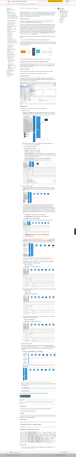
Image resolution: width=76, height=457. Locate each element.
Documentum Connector (11, 31)
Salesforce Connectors (11, 54)
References (9, 8)
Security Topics (9, 71)
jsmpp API (30, 13)
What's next (61, 22)
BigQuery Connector (10, 24)
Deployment (62, 19)
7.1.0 (30, 1)
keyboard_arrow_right (58, 8)
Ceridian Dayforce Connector (12, 26)
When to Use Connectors (11, 13)
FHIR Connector (10, 35)
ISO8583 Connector (10, 45)
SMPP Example (10, 62)
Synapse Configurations (11, 70)
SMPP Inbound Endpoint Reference (12, 68)
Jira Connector (9, 34)
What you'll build (62, 9)
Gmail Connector (10, 38)
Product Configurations (10, 9)
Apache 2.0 (63, 455)
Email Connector (10, 32)
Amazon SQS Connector (11, 23)
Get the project (62, 17)
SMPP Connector (10, 57)
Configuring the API (64, 16)
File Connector (9, 37)
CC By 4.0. (51, 455)
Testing (61, 20)
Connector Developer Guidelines (12, 16)
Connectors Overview (10, 12)
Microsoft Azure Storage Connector (11, 50)
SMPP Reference (11, 64)
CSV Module (9, 27)
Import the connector (63, 13)
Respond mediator (40, 346)
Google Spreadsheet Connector (12, 42)
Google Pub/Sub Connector (12, 41)
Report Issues (75, 231)
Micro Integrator (36, 1)
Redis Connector (10, 53)
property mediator (45, 239)
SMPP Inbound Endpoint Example (12, 66)
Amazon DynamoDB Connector (12, 18)
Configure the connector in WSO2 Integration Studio (64, 12)
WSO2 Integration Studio (42, 64)
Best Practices (9, 73)
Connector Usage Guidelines (12, 15)
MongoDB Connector (10, 51)
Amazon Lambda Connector (12, 20)
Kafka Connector (10, 46)
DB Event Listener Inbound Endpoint (11, 29)
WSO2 (60, 454)
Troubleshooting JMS (10, 74)
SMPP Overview (10, 58)
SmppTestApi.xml (26, 387)
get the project (44, 59)
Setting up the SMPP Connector (11, 61)
